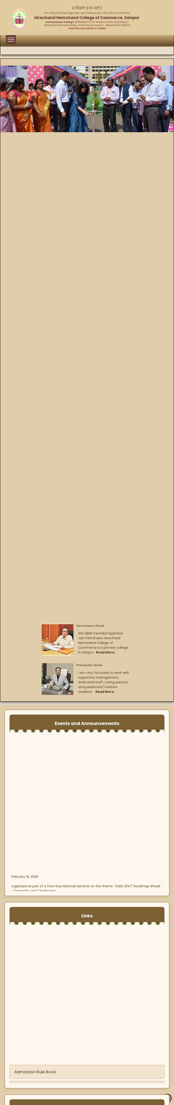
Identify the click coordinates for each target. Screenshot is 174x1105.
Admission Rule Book (35, 1075)
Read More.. (106, 652)
